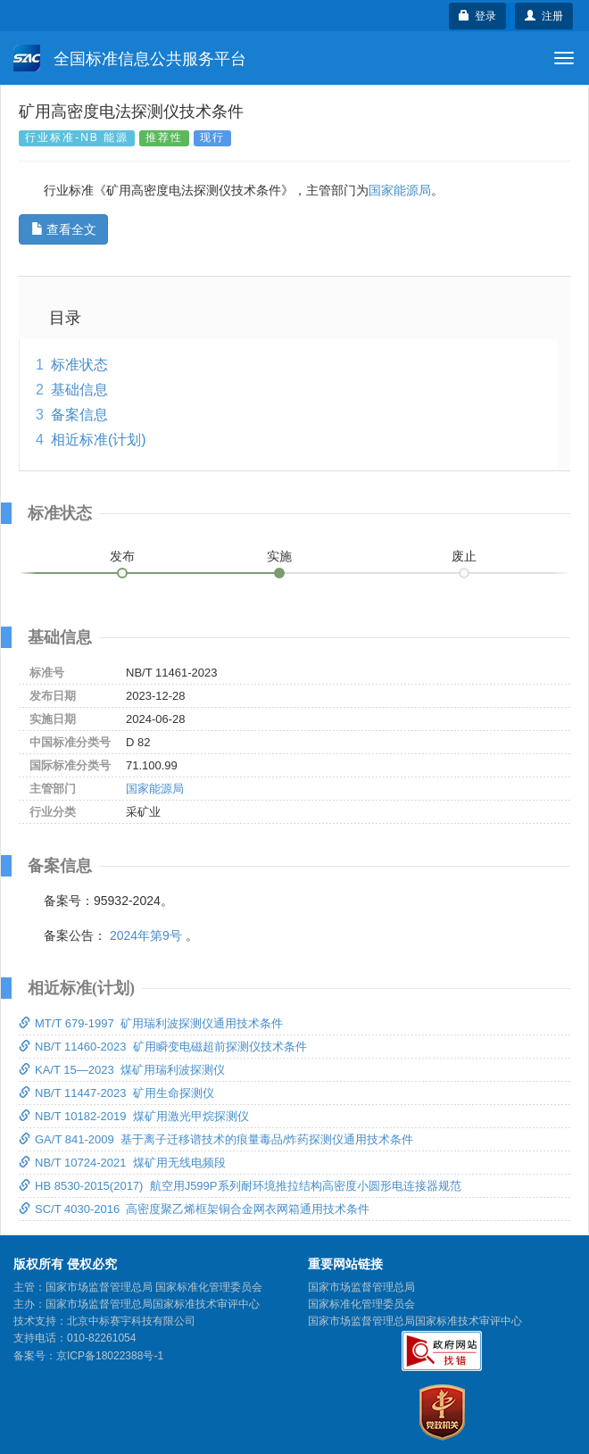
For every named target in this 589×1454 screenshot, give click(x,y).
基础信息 (79, 389)
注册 (544, 16)
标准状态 (79, 364)
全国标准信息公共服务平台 (129, 58)
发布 (122, 556)
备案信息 (79, 414)
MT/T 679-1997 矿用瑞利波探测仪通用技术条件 (151, 1023)
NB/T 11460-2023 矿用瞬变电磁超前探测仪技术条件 (163, 1046)
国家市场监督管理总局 (361, 1287)
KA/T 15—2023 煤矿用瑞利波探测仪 (122, 1069)
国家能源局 (400, 190)
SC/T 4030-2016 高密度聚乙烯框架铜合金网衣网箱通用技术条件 (194, 1209)
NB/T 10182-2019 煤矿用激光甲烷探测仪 (134, 1116)
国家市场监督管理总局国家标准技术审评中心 (415, 1321)
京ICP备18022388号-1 (109, 1356)
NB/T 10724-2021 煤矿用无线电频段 (122, 1162)
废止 (464, 556)
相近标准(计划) (98, 439)
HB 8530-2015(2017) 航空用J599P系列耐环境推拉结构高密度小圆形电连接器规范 (240, 1185)
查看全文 (63, 229)
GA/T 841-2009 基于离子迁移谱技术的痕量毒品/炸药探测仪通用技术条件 (216, 1139)
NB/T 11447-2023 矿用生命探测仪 (116, 1093)
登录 (478, 16)
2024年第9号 (146, 935)
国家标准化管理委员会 (361, 1304)
